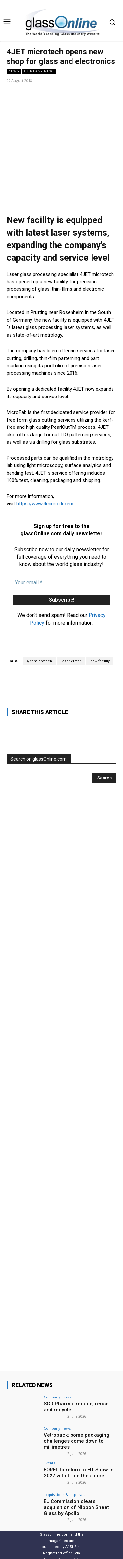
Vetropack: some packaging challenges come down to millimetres (76, 1393)
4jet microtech (39, 613)
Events (49, 1415)
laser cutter (71, 613)
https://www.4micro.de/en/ (45, 456)
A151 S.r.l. (73, 1499)
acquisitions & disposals (64, 1446)
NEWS (14, 71)
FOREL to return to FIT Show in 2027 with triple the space (78, 1425)
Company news (39, 71)
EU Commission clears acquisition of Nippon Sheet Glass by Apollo (76, 1459)
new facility (100, 613)
